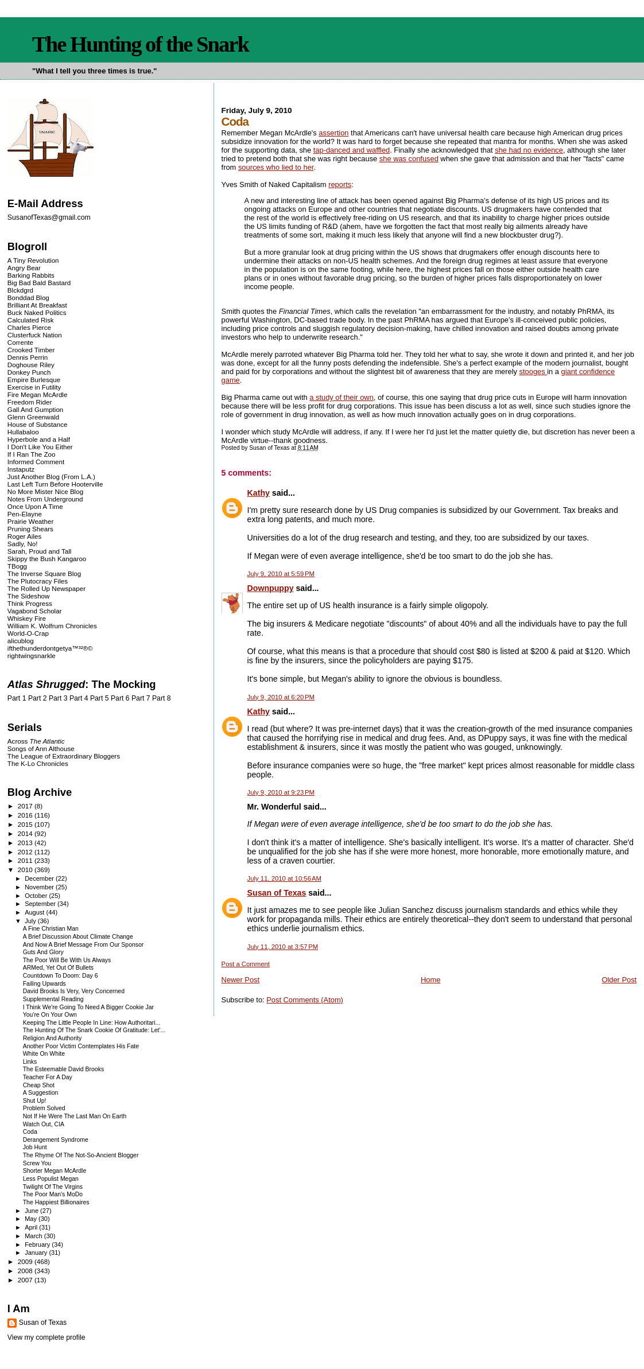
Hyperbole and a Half (38, 439)
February (38, 1244)
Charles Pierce (29, 327)
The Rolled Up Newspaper (46, 588)
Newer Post (240, 979)
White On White (44, 1054)
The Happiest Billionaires (56, 1202)
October (37, 895)
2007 (26, 1280)
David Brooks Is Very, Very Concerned (74, 991)
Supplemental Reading (53, 999)
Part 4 (78, 698)
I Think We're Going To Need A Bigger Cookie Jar (88, 1007)
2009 (26, 1261)
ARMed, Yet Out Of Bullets (58, 967)
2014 (26, 833)
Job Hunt (35, 1147)
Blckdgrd (20, 290)
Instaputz (20, 469)
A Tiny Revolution (33, 260)
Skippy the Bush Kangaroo (46, 558)
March (34, 1235)
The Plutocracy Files (37, 581)
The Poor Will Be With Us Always (67, 960)
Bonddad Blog (28, 297)
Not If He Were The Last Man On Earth (75, 1116)
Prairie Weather (30, 521)
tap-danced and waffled (351, 150)
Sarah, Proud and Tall (39, 551)
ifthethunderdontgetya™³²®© (50, 648)
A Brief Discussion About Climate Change (78, 937)
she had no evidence (529, 150)
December (40, 878)
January (37, 1252)
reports (339, 184)
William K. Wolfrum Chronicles (52, 625)
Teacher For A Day (47, 1077)
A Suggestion (41, 1093)
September (41, 903)
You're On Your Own (50, 1015)
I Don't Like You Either (40, 446)
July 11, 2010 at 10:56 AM (284, 878)
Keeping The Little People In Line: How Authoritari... (92, 1023)
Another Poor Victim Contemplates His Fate (81, 1046)
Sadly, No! (22, 543)
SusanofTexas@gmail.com (49, 217)
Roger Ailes (24, 536)
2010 (26, 869)
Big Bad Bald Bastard (39, 282)
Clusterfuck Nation (34, 335)
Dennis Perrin (27, 357)
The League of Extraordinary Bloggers (63, 756)
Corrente (20, 342)
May (31, 1218)
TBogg (17, 566)
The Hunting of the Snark (140, 44)
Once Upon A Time (35, 506)
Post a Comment (246, 963)
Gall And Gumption (35, 409)
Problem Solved (44, 1108)
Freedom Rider (29, 402)
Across (36, 741)
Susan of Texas (277, 892)
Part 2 (37, 698)
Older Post (619, 979)
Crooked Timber (31, 349)
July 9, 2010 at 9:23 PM (281, 792)
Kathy (258, 492)
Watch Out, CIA (43, 1124)
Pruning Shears (30, 528)
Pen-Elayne (24, 514)
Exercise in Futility (34, 387)
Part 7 (140, 698)
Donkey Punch (29, 372)
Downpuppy (270, 588)
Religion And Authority (52, 1038)
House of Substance (37, 424)
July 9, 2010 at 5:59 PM (281, 573)
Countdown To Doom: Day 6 (60, 976)
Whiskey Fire (26, 618)
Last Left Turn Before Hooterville (55, 484)
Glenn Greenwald (33, 417)
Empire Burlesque (33, 379)
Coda (30, 1132)
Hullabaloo (23, 431)
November (40, 887)
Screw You (37, 1163)
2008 (26, 1270)
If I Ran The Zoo (31, 454)
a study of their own (341, 397)
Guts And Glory (43, 952)
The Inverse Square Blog (44, 573)
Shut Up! (34, 1101)
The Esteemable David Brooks (63, 1069)
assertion (333, 133)
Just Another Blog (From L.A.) (51, 476)
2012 (26, 851)
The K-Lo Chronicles (37, 763)
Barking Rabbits (31, 275)
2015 (26, 824)
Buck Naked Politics (37, 312)
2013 (26, 842)
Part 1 (16, 698)
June (32, 1210)
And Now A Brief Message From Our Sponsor (83, 945)
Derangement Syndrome (55, 1140)
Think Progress (29, 603)
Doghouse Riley (31, 364)
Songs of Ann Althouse (41, 748)
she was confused (409, 158)
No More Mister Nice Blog (45, 491)
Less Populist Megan (51, 1179)
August (35, 912)
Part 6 (120, 698)
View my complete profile (46, 1337)
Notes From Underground (45, 499)
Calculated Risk (30, 320)
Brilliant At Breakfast (37, 305)
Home (430, 979)
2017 (26, 806)
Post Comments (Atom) (304, 999)
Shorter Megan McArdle (55, 1171)
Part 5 (99, 698)
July (31, 920)
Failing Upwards (44, 984)
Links (30, 1062)
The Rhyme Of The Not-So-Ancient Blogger (81, 1155)
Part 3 (58, 698)
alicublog (20, 640)
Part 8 (161, 698)
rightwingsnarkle (31, 655)
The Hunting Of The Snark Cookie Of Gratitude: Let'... (94, 1030)
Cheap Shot (39, 1085)
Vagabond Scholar (34, 611)
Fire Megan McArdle (37, 394)
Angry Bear (24, 267)
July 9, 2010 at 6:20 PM (281, 697)
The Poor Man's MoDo (53, 1194)
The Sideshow (28, 596)
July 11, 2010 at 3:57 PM (283, 946)
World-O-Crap (28, 633)
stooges (533, 371)
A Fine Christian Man (51, 928)
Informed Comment (35, 461)
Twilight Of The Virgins (53, 1187)
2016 (26, 815)
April (32, 1227)
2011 (26, 860)
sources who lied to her (276, 167)
